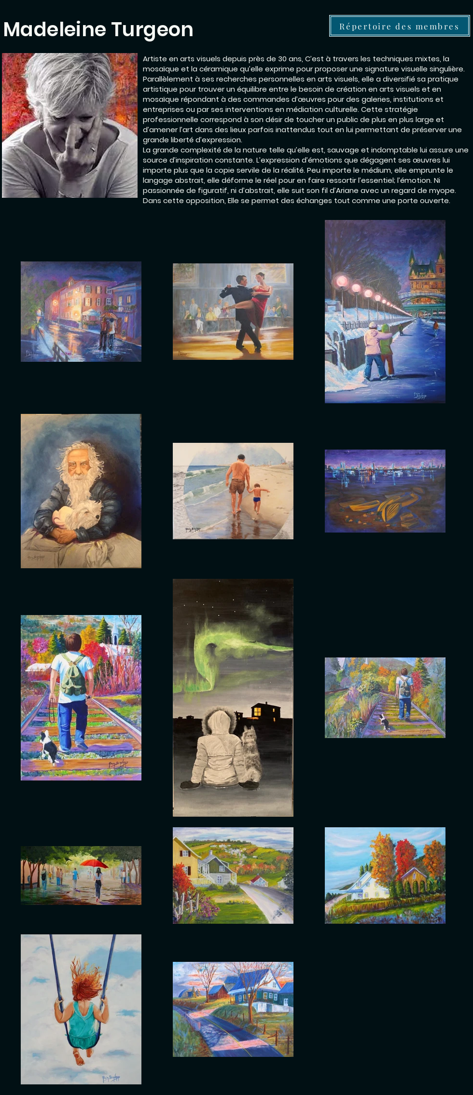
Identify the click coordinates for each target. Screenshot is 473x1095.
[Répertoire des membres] (399, 26)
